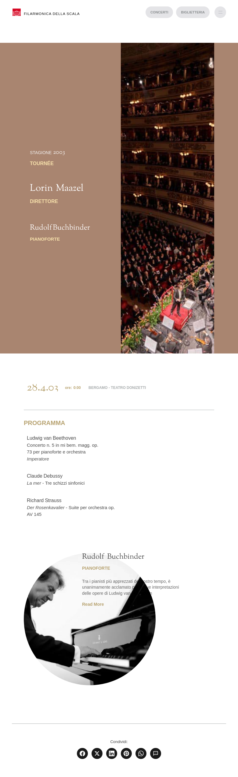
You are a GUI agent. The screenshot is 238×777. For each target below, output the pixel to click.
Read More (93, 604)
